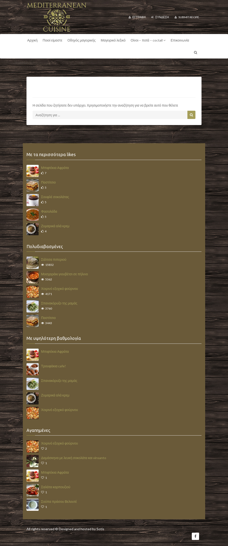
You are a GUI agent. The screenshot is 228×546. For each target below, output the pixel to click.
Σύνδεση (160, 17)
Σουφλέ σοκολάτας (55, 197)
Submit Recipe (187, 17)
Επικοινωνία (180, 40)
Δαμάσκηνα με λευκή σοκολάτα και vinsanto (73, 458)
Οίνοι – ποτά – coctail (148, 40)
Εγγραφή (137, 17)
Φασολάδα (49, 211)
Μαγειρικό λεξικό (113, 40)
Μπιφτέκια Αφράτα (55, 168)
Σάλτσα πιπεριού (53, 259)
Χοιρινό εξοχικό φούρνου (59, 288)
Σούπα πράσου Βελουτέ (59, 501)
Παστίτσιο (48, 182)
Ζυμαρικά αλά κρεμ (55, 226)
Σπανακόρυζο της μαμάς (59, 303)
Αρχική (32, 40)
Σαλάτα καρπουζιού (55, 487)
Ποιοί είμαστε (52, 40)
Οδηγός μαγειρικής (81, 40)
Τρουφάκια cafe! (53, 366)
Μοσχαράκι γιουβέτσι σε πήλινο (64, 274)
